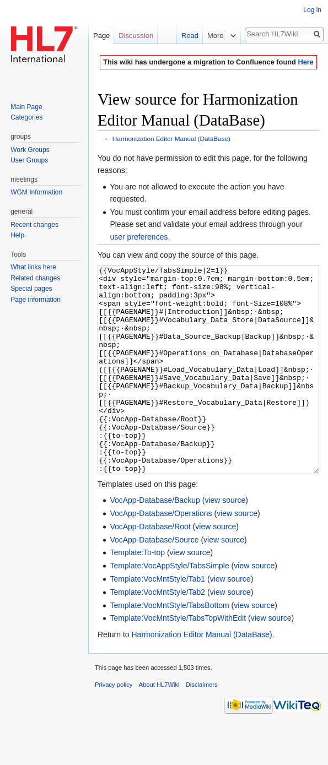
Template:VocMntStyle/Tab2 (157, 633)
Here (305, 62)
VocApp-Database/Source (154, 581)
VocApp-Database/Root (150, 567)
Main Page (26, 107)
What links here (33, 267)
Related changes (35, 278)
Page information (35, 299)
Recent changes (34, 225)
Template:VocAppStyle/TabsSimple (169, 607)
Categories (26, 117)
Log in (312, 10)
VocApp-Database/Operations (161, 554)
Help (17, 235)
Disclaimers (202, 726)
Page (101, 35)
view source (225, 541)
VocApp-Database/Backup (155, 541)
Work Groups (29, 150)
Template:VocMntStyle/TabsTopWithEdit (178, 659)
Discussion (136, 35)
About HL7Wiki (159, 726)
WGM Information (36, 192)
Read (186, 35)
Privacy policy (113, 726)
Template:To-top (137, 593)
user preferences (139, 236)
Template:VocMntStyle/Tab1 (157, 620)
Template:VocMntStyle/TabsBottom (169, 646)
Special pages (31, 288)
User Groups (29, 160)
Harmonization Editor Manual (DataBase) (171, 138)
